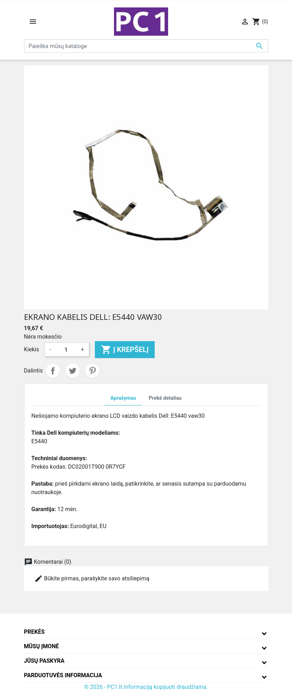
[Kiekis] (66, 349)
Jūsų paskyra (44, 660)
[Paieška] (146, 46)
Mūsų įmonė (41, 646)
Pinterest (92, 371)
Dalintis (53, 371)
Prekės (34, 631)
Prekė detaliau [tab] (165, 398)
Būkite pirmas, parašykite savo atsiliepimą (91, 578)
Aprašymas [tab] (123, 398)
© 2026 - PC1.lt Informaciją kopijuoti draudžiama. (146, 687)
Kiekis (31, 349)
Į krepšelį (125, 349)
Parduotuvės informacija (63, 675)
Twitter (72, 371)
